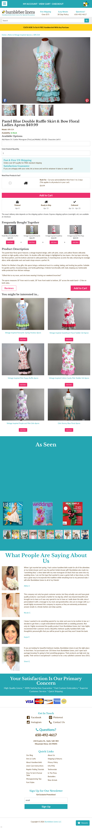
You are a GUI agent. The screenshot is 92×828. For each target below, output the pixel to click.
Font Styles (30, 782)
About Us (51, 755)
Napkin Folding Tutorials (35, 769)
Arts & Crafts (31, 759)
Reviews (9, 288)
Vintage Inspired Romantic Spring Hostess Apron (23, 333)
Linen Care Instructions (34, 766)
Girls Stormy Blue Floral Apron (69, 423)
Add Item (10, 242)
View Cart (45, 4)
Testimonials (52, 769)
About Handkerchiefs (34, 762)
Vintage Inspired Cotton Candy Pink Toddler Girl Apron (69, 378)
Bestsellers (51, 776)
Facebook (34, 717)
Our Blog (29, 755)
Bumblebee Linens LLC (53, 822)
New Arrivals (52, 780)
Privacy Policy (53, 762)
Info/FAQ (51, 766)
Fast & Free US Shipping (18, 160)
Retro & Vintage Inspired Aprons (20, 35)
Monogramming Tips (33, 779)
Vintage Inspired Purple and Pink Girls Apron (23, 423)
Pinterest (56, 717)
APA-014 (36, 35)
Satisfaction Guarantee (16, 166)
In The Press (52, 773)
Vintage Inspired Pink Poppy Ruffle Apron (23, 378)
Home (4, 35)
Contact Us (57, 722)
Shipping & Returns (55, 759)
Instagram (34, 722)
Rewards (83, 823)
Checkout (57, 4)
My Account (30, 4)
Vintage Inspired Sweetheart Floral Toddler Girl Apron (69, 333)
